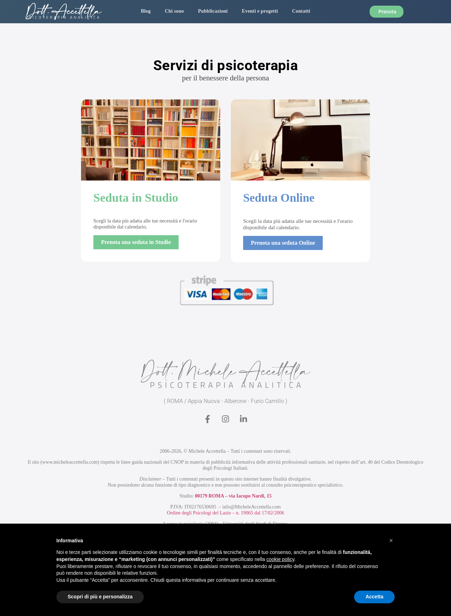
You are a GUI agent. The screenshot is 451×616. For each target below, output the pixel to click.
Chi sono (174, 11)
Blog (146, 11)
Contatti (301, 11)
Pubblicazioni (213, 11)
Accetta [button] (374, 596)
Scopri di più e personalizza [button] (100, 596)
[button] (391, 540)
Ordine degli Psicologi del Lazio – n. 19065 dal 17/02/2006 (225, 513)
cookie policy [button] (280, 559)
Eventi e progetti (260, 11)
